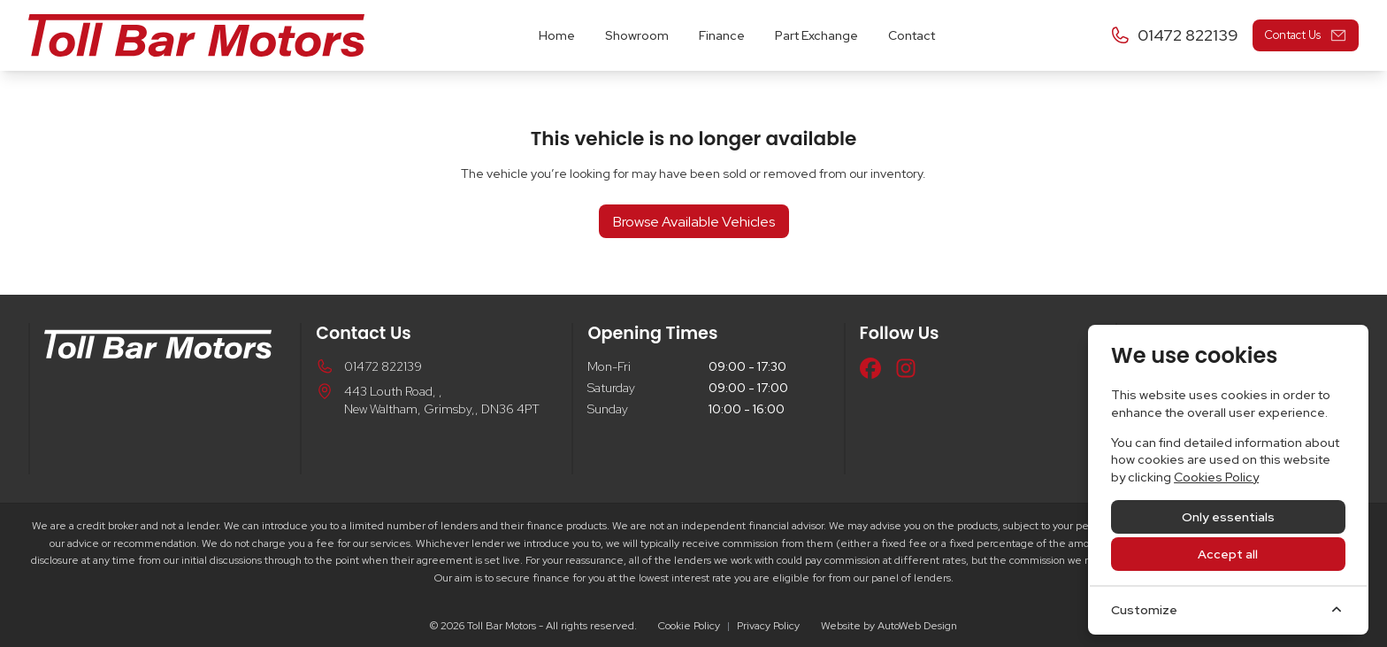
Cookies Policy (1216, 477)
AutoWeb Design (917, 626)
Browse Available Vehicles (694, 221)
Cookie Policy (689, 626)
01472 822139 (383, 366)
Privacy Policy (768, 626)
